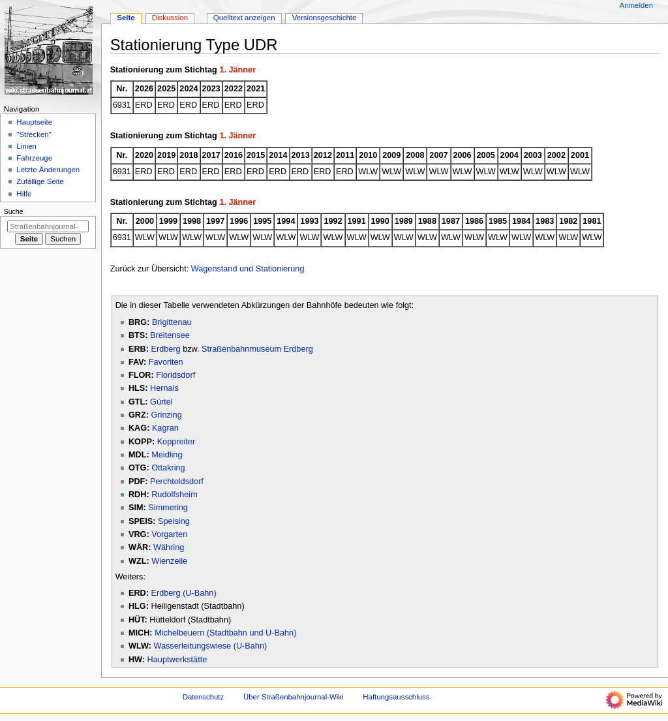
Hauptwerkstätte (177, 659)
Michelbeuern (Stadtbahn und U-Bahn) (225, 632)
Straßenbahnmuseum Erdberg (257, 349)
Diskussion (170, 18)
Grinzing (166, 415)
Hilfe (23, 194)
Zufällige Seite (40, 181)
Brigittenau (172, 322)
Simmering (168, 507)
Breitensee (170, 335)
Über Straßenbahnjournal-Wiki (293, 697)
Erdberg (165, 349)
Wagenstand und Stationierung (248, 268)
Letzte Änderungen (48, 170)
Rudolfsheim (174, 494)
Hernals (164, 388)
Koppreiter (176, 441)
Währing (168, 547)
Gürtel (161, 402)
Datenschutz (203, 697)
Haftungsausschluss (396, 697)
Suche (13, 211)
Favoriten (166, 362)
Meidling (166, 454)
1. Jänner (237, 69)
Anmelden (637, 5)
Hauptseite (34, 122)
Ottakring (168, 467)
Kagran (165, 428)
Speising (174, 521)
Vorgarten (169, 534)
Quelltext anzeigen (244, 18)
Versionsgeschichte (324, 18)
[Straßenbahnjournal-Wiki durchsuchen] (48, 226)
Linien (26, 146)
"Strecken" (33, 134)
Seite (125, 18)
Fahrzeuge (34, 158)
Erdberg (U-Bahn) (183, 593)
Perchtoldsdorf (177, 481)
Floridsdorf (175, 375)
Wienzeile (169, 561)
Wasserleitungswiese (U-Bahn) (210, 646)
